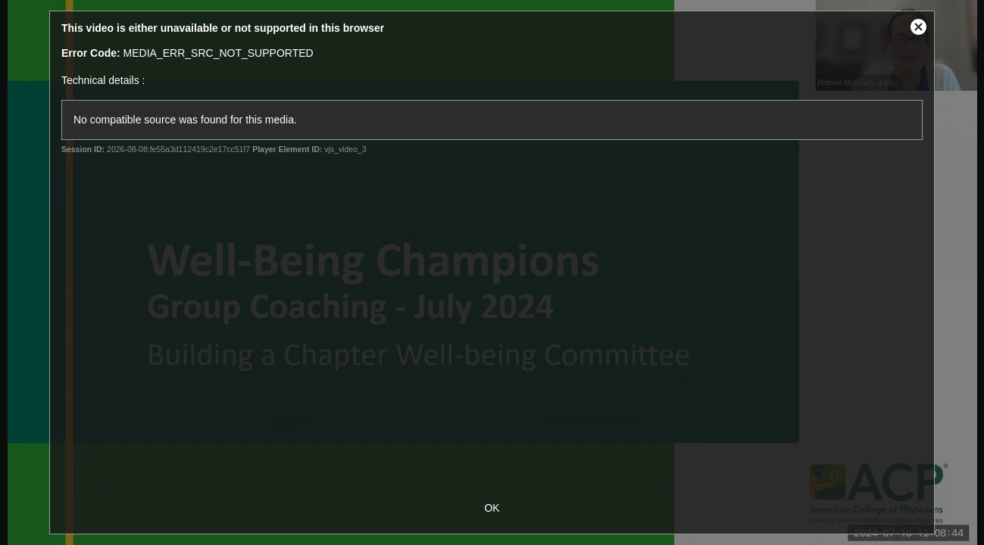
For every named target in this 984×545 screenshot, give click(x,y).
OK (491, 508)
